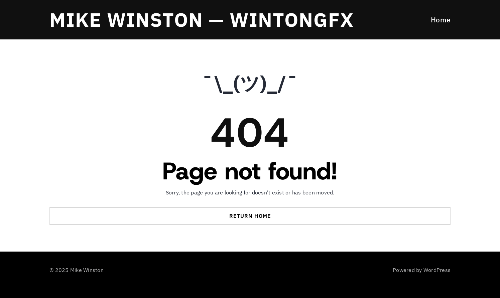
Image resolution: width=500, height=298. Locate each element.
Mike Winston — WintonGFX (201, 19)
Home (441, 19)
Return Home (250, 215)
